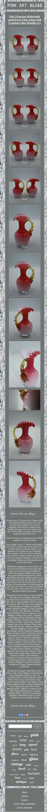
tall (29, 769)
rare (31, 740)
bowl (22, 769)
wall (31, 782)
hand (34, 749)
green (26, 736)
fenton (17, 749)
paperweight (14, 774)
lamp (22, 744)
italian (38, 741)
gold (26, 749)
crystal (14, 770)
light (20, 736)
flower (31, 778)
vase (23, 740)
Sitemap (24, 796)
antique (21, 782)
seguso (25, 778)
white (28, 764)
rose (12, 735)
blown (24, 760)
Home (24, 792)
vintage (17, 764)
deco (15, 754)
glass (33, 758)
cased (14, 745)
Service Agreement (24, 807)
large (17, 777)
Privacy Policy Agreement (24, 804)
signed (32, 744)
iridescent (34, 755)
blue (35, 769)
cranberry (15, 760)
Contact (25, 800)
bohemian (13, 741)
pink (35, 735)
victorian (36, 765)
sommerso (24, 755)
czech (23, 775)
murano (34, 773)
